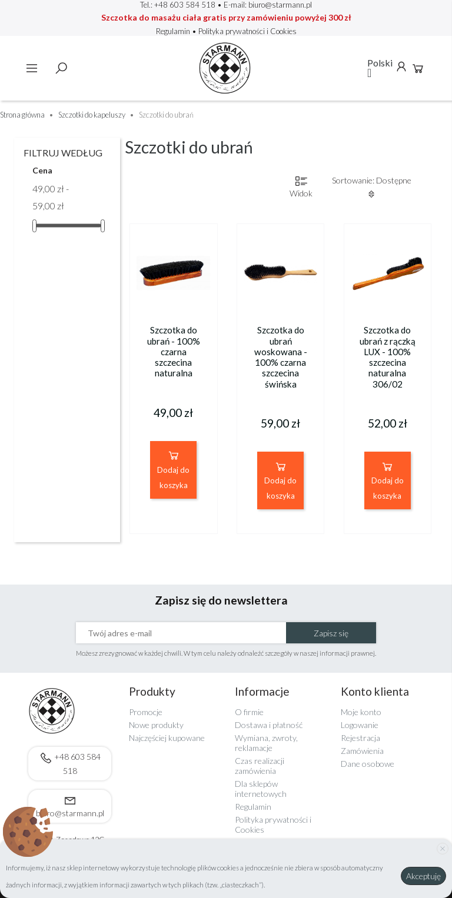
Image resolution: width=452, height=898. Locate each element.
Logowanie (359, 725)
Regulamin (174, 31)
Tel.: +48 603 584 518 (177, 4)
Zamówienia (362, 751)
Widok (301, 186)
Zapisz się (331, 633)
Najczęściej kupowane (167, 738)
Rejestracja (360, 738)
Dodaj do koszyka (173, 469)
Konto (401, 66)
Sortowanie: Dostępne (371, 187)
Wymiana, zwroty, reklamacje (266, 743)
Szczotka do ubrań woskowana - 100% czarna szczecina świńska (280, 357)
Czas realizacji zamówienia (259, 766)
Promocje (145, 712)
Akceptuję (423, 876)
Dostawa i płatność (269, 725)
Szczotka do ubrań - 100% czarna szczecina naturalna (173, 351)
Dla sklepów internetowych (261, 789)
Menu (32, 68)
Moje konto (361, 712)
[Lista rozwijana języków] (380, 68)
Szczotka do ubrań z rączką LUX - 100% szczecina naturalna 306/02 (388, 357)
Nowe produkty (156, 725)
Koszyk (418, 68)
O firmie (249, 712)
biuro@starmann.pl (280, 4)
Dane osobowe (367, 764)
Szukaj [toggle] (61, 68)
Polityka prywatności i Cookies (247, 31)
